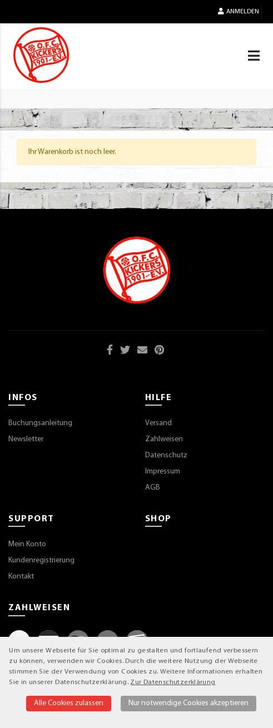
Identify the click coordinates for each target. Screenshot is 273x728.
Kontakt (21, 576)
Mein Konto (27, 544)
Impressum (162, 471)
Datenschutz (166, 455)
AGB (152, 487)
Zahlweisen (164, 439)
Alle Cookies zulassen (68, 703)
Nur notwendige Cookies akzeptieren (188, 703)
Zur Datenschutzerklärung (172, 682)
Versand (158, 423)
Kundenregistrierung (41, 560)
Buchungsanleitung (40, 423)
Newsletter (25, 439)
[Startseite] (41, 55)
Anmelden (238, 11)
